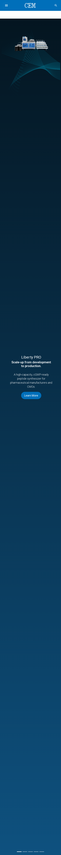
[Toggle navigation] (6, 5)
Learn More (31, 395)
